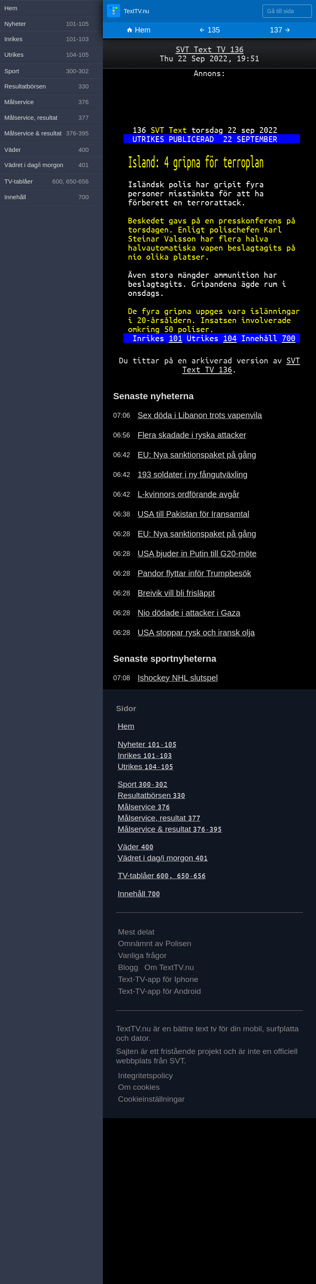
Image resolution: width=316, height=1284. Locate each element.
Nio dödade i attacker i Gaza (188, 612)
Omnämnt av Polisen (154, 943)
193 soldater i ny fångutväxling (192, 474)
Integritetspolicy (145, 1075)
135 (209, 30)
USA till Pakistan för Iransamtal (193, 514)
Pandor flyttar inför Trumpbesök (194, 573)
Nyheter (147, 744)
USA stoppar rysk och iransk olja (196, 632)
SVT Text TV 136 (210, 49)
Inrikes (145, 755)
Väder (135, 846)
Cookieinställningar (151, 1099)
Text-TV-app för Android (159, 991)
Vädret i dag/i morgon (163, 858)
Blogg (128, 967)
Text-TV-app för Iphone (158, 979)
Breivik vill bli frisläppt (176, 593)
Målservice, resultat (159, 818)
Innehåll (139, 893)
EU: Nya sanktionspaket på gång (196, 454)
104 (230, 338)
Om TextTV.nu (169, 967)
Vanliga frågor (142, 955)
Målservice (144, 806)
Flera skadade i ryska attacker (191, 435)
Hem (138, 30)
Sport (142, 784)
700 (288, 338)
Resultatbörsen (151, 795)
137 (280, 30)
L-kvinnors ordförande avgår (188, 494)
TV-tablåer (162, 875)
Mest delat (136, 932)
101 (175, 338)
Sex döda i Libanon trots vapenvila (199, 415)
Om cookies (139, 1087)
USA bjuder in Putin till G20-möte (196, 553)
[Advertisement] (209, 98)
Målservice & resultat (170, 829)
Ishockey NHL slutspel (177, 677)
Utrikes (145, 766)
